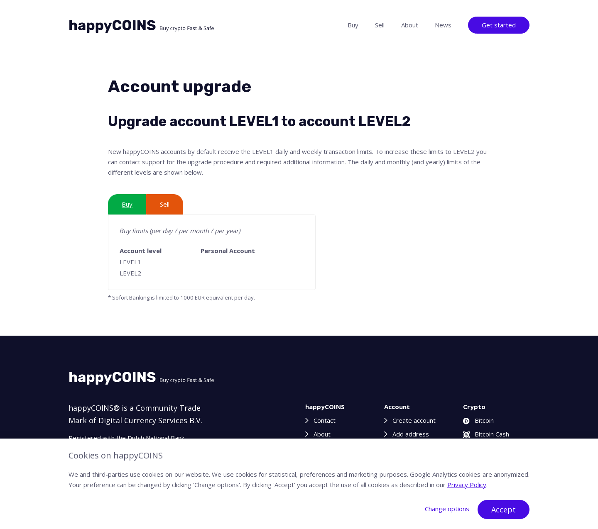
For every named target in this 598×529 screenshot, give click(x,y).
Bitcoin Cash (486, 434)
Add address (410, 434)
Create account (414, 420)
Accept (503, 509)
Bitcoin (478, 420)
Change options (447, 509)
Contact (325, 420)
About (409, 25)
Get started (499, 25)
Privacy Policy (466, 484)
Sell (380, 25)
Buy (353, 25)
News (443, 25)
